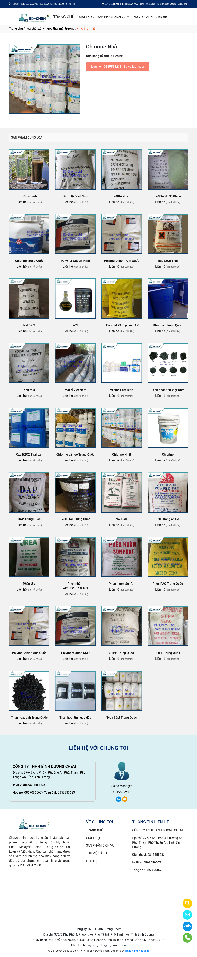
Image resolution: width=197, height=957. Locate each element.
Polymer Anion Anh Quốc (29, 653)
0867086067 (33, 792)
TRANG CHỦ (63, 17)
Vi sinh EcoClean (121, 390)
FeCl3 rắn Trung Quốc (75, 519)
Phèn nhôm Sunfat (121, 584)
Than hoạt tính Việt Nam (167, 390)
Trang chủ (16, 28)
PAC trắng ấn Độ (168, 519)
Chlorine (168, 454)
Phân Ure (29, 584)
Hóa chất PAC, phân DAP (122, 325)
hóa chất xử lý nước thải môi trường (50, 28)
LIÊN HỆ (161, 17)
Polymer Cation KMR (75, 653)
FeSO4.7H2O (121, 196)
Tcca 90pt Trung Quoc (121, 717)
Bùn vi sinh (29, 196)
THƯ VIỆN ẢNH (142, 17)
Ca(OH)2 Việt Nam (75, 196)
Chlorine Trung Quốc (29, 261)
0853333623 (66, 792)
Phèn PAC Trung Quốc (168, 584)
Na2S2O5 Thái (168, 261)
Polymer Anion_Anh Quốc (121, 261)
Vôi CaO (121, 519)
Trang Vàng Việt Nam (137, 950)
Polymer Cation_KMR (75, 261)
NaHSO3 (29, 325)
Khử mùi (29, 390)
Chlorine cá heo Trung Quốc (75, 454)
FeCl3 (75, 325)
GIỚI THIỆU (86, 17)
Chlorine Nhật (121, 454)
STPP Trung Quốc (121, 653)
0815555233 (112, 66)
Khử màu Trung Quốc (167, 325)
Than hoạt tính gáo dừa (75, 717)
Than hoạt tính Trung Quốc (29, 717)
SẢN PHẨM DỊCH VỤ (111, 17)
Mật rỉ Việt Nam (75, 390)
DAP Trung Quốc (29, 519)
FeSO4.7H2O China (167, 196)
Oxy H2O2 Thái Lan (29, 454)
